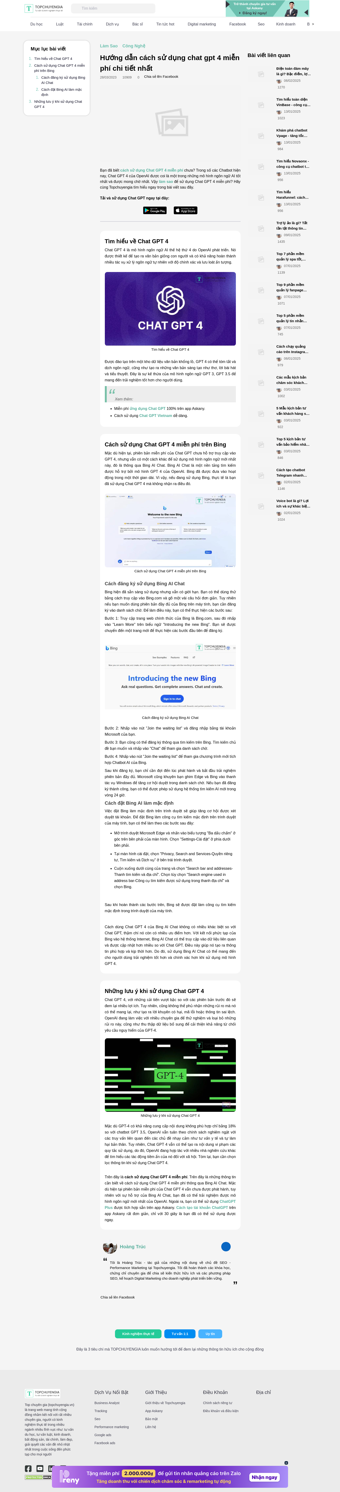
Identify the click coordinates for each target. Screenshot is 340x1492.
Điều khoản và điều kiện (220, 1411)
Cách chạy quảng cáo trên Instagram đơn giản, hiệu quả (292, 351)
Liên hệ (150, 1427)
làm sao (166, 182)
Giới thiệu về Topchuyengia (165, 1403)
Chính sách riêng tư (217, 1403)
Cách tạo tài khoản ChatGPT (202, 1208)
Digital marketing (202, 24)
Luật (60, 24)
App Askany (154, 1411)
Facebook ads (104, 1443)
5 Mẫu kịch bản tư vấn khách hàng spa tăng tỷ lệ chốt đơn (293, 413)
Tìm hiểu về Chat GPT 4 (53, 59)
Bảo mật (151, 1419)
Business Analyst (106, 1403)
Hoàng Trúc (133, 1246)
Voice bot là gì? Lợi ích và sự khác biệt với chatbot (292, 506)
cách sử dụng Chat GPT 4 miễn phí (151, 170)
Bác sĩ (137, 24)
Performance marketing (111, 1427)
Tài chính (85, 24)
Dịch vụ (112, 24)
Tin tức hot (165, 24)
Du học (36, 24)
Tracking (100, 1411)
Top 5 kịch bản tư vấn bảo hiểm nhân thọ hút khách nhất (292, 444)
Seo (261, 24)
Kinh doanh (285, 24)
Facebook (237, 24)
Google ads (102, 1435)
